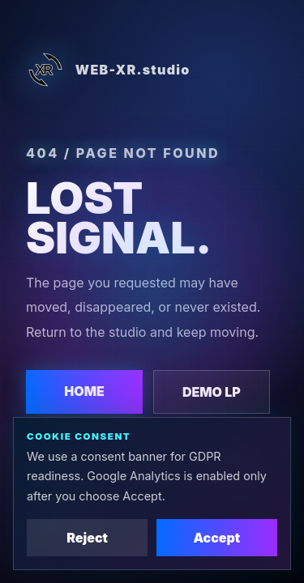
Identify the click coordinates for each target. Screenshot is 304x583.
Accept (216, 538)
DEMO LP (211, 392)
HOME (84, 391)
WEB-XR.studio (108, 69)
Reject (87, 538)
